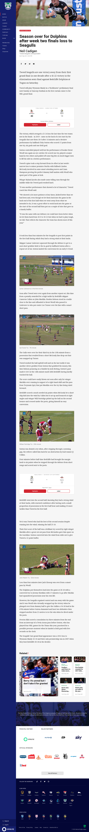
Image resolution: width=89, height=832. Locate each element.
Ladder (4, 23)
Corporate (5, 51)
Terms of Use (22, 827)
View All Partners (52, 773)
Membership (6, 42)
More (8, 38)
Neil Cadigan (28, 51)
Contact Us (45, 827)
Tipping (5, 35)
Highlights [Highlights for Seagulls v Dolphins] (35, 492)
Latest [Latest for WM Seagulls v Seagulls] (58, 125)
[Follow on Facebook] (41, 781)
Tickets (4, 45)
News (4, 14)
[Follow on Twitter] (44, 781)
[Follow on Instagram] (48, 781)
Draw (4, 20)
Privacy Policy (29, 827)
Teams (4, 26)
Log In (5, 825)
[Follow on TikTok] (37, 781)
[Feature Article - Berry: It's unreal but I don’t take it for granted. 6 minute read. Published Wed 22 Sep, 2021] (38, 678)
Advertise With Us (54, 827)
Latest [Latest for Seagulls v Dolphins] (58, 492)
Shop (3, 48)
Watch (4, 17)
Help (41, 827)
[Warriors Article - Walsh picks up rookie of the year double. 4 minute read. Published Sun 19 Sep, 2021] (80, 688)
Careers (36, 827)
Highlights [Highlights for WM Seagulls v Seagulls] (35, 125)
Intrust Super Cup (25, 30)
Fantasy (5, 32)
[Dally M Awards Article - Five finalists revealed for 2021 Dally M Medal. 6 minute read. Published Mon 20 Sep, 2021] (80, 667)
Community (6, 29)
